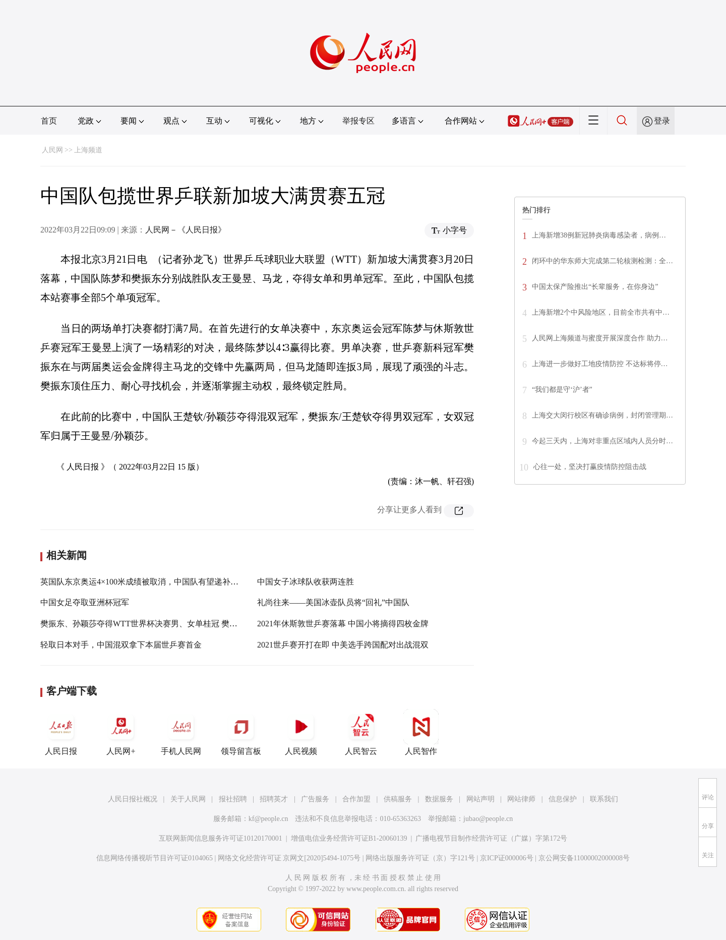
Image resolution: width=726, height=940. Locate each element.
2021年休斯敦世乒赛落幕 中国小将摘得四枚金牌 (343, 623)
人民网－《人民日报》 (185, 229)
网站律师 (521, 799)
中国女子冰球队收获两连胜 (305, 581)
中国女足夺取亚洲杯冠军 (84, 602)
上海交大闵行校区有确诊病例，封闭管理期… (602, 415)
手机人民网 (181, 732)
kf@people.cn (268, 818)
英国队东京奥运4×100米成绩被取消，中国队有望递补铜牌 (143, 581)
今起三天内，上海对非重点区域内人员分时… (602, 441)
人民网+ (121, 732)
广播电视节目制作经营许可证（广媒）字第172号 (491, 838)
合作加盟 (356, 799)
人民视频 (301, 732)
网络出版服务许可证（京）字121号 (420, 858)
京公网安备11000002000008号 (584, 858)
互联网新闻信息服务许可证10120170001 (220, 838)
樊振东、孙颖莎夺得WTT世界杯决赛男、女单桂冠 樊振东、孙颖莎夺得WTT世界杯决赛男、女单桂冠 (220, 623)
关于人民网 (188, 799)
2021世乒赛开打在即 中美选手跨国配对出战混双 (343, 644)
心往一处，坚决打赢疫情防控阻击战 (589, 467)
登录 (662, 120)
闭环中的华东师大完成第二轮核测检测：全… (602, 261)
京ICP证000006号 (506, 858)
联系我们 (604, 799)
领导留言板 (241, 732)
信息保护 (563, 799)
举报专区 (358, 120)
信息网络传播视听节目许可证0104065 (154, 858)
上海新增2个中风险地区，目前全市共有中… (601, 312)
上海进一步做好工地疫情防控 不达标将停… (600, 364)
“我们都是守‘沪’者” (562, 389)
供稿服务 (398, 799)
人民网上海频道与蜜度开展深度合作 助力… (600, 338)
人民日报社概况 (132, 799)
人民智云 (361, 732)
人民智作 (421, 732)
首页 (49, 120)
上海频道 (88, 150)
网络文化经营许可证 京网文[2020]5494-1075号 (289, 858)
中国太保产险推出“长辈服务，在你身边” (595, 286)
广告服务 (315, 799)
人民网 (52, 150)
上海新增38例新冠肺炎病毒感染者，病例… (599, 235)
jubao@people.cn (488, 818)
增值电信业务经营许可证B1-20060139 (349, 838)
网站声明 (480, 799)
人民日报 (61, 732)
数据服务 (439, 799)
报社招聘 (233, 799)
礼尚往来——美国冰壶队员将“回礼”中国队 (333, 602)
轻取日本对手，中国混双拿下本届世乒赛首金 (121, 644)
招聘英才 (274, 799)
